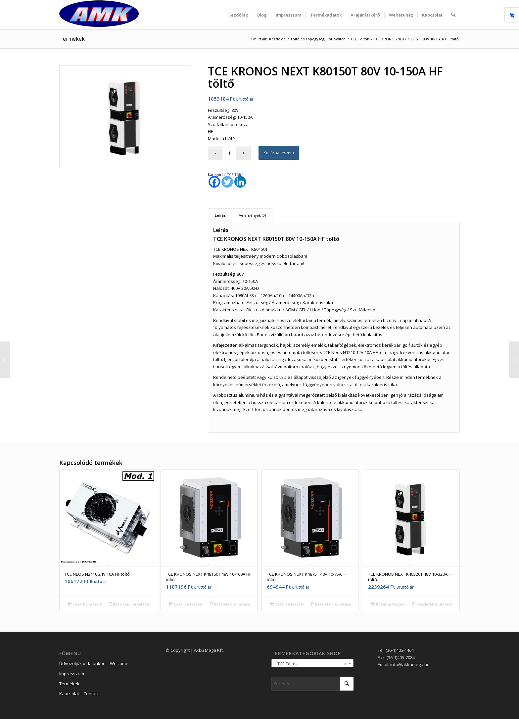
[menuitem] (238, 14)
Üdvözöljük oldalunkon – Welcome (93, 663)
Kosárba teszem (278, 153)
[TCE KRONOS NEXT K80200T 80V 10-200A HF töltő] (514, 359)
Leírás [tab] (220, 215)
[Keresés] (453, 14)
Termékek (72, 38)
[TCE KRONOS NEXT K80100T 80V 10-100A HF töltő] (5, 359)
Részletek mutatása (129, 604)
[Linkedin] (240, 182)
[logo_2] (99, 14)
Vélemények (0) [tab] (252, 215)
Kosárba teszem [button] (85, 604)
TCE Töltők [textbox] (310, 663)
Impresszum (71, 674)
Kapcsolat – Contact (79, 694)
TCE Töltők (236, 174)
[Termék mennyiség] (229, 153)
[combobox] (312, 663)
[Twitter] (227, 182)
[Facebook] (214, 182)
